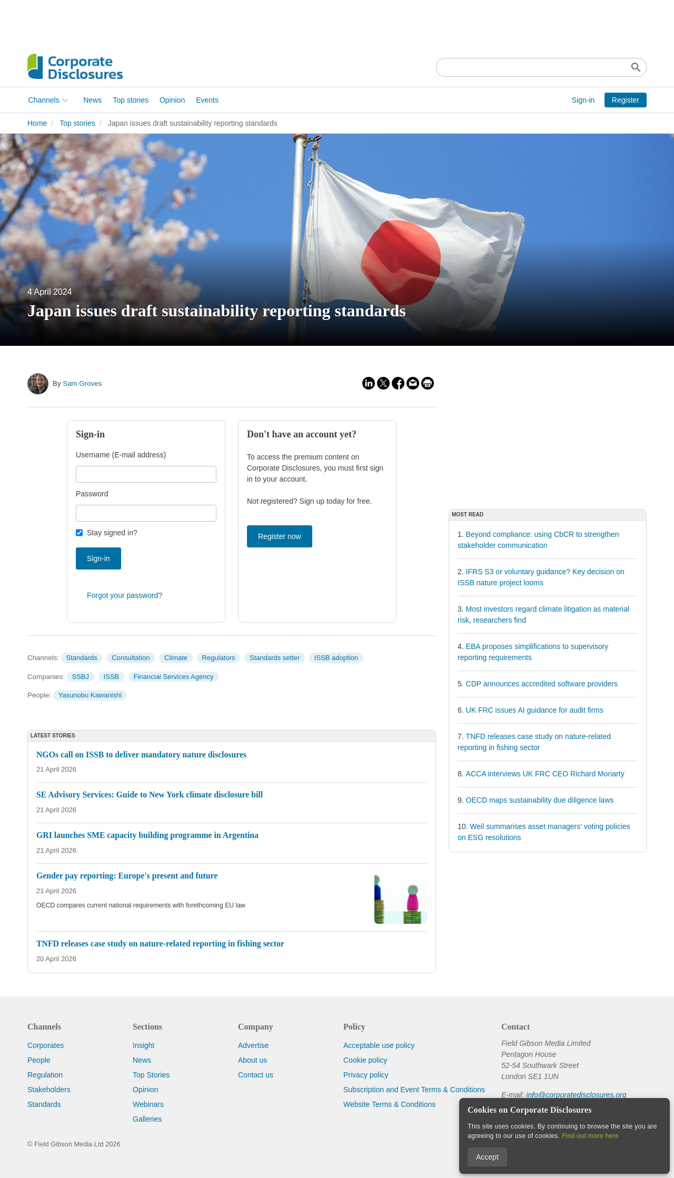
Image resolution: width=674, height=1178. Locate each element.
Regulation (45, 1075)
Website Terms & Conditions (389, 1104)
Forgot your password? (124, 595)
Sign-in (583, 100)
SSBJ (81, 677)
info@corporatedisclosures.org (576, 1095)
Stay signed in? (112, 532)
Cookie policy (365, 1060)
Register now (279, 536)
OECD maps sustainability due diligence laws (540, 800)
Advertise (253, 1045)
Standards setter (275, 658)
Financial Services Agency (174, 677)
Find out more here (590, 1136)
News (92, 100)
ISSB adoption (336, 658)
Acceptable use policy (378, 1045)
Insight (143, 1045)
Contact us (255, 1075)
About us (252, 1060)
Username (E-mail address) (121, 454)
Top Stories (151, 1075)
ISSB (112, 677)
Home (37, 123)
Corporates (45, 1045)
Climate (175, 658)
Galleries (147, 1119)
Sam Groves (82, 383)
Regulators (218, 658)
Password (92, 493)
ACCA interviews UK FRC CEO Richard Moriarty (545, 774)
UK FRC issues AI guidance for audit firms (534, 710)
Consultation (131, 658)
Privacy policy (366, 1075)
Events (206, 100)
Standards (81, 658)
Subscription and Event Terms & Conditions (414, 1089)
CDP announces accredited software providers (542, 684)
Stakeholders (49, 1089)
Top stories (130, 100)
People (39, 1060)
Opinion (171, 100)
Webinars (148, 1104)
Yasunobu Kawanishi (90, 695)
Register (625, 100)
